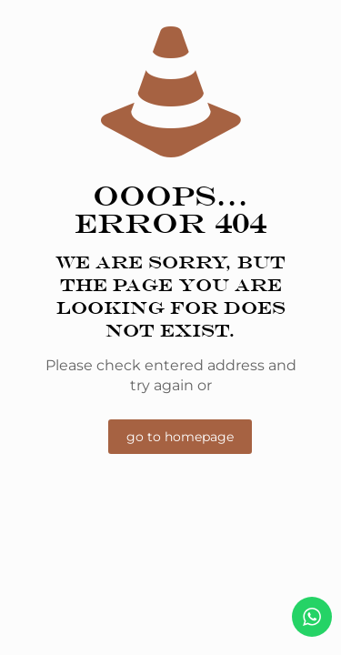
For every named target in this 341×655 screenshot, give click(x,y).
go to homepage (180, 436)
